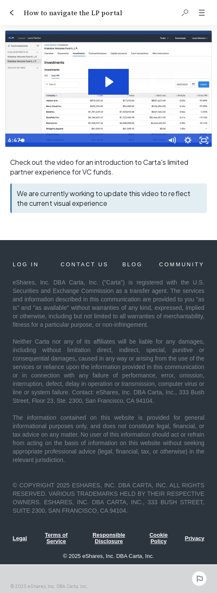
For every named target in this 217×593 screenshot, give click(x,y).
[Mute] (172, 140)
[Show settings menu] (188, 140)
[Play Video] (13, 140)
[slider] (99, 140)
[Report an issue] (199, 578)
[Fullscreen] (204, 140)
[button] (185, 13)
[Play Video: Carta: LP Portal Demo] (108, 82)
